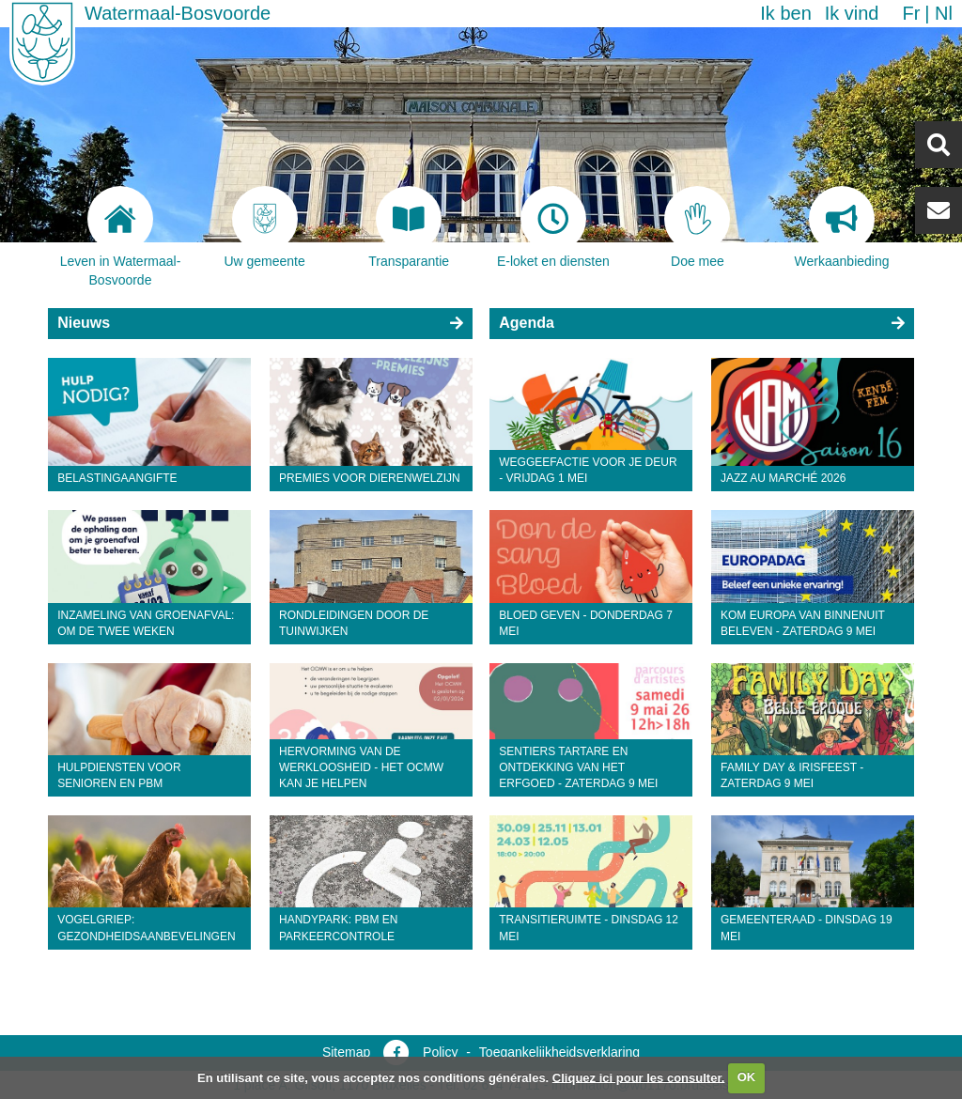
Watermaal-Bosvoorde (178, 13)
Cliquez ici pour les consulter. (638, 1077)
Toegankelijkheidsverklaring (559, 1052)
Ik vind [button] (852, 13)
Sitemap (346, 1052)
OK (746, 1077)
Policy (440, 1052)
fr (911, 13)
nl (944, 13)
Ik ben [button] (785, 13)
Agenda (526, 323)
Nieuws (83, 323)
